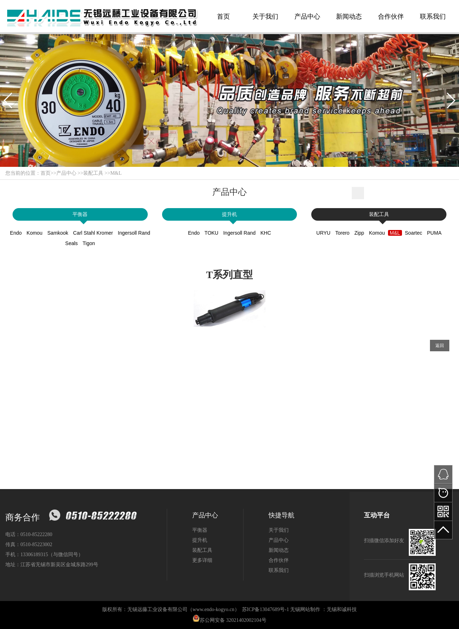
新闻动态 (349, 16)
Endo (16, 233)
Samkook (57, 233)
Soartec (413, 233)
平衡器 (79, 214)
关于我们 (265, 16)
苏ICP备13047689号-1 (265, 609)
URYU (323, 233)
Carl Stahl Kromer (93, 233)
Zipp (359, 233)
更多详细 (202, 560)
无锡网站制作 (305, 609)
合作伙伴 (391, 16)
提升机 (229, 214)
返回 (439, 345)
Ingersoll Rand (134, 233)
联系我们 (433, 16)
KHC (265, 233)
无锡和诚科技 (342, 609)
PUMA (434, 233)
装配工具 (93, 173)
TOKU (211, 233)
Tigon (88, 243)
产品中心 (307, 16)
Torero (342, 233)
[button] (8, 100)
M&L (116, 173)
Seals (71, 243)
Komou (34, 233)
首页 (223, 16)
